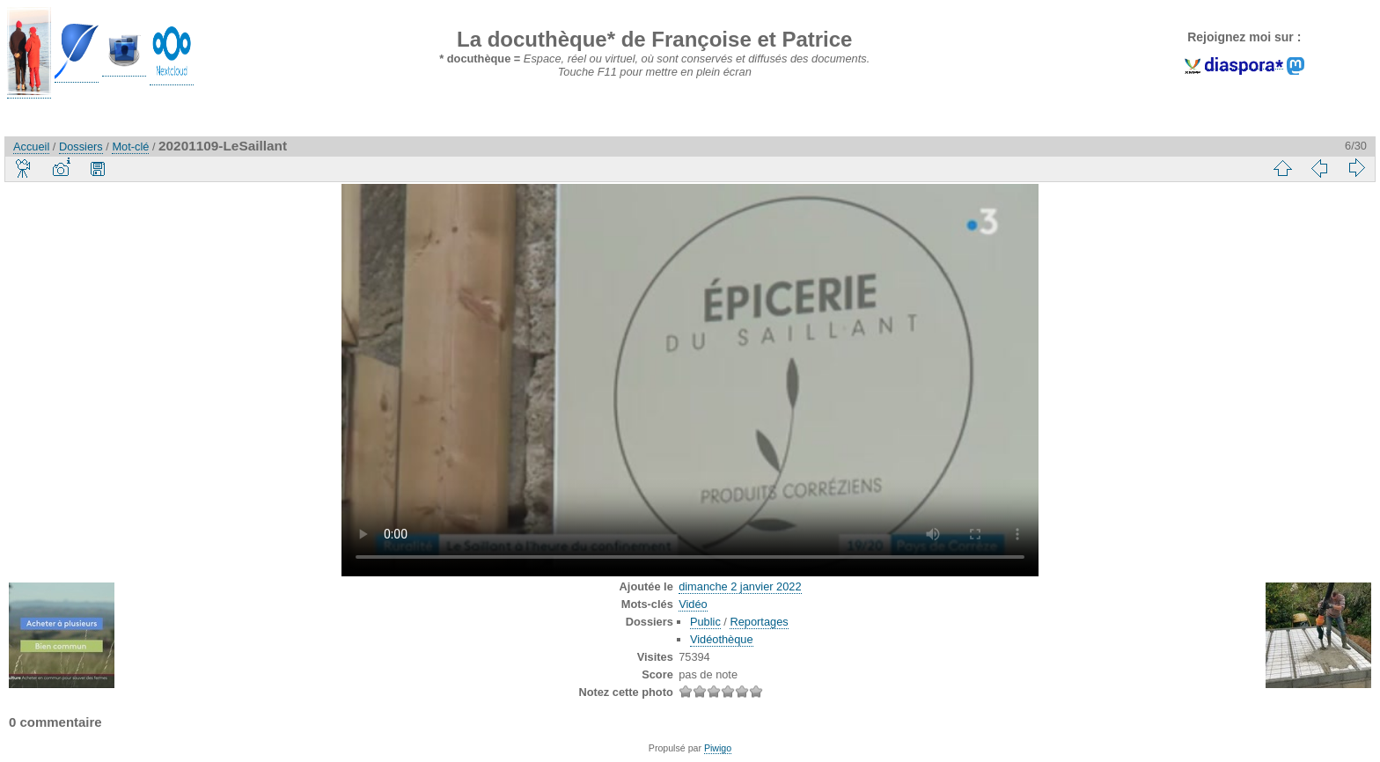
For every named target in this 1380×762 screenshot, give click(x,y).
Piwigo (717, 748)
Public (705, 621)
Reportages (759, 621)
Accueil (31, 146)
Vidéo (693, 604)
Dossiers (81, 146)
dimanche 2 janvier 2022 (740, 586)
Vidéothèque (721, 639)
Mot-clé (130, 146)
